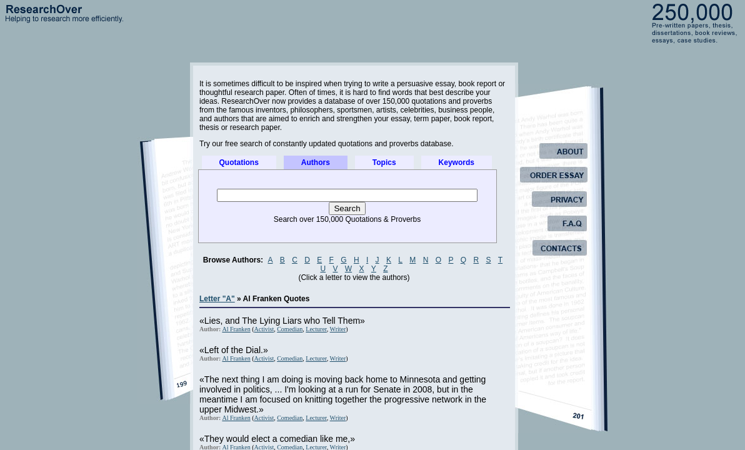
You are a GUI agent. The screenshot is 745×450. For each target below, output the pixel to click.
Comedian (289, 329)
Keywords (456, 162)
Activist (264, 329)
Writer (338, 329)
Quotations (239, 162)
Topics (384, 162)
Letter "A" (217, 298)
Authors (315, 162)
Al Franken (236, 329)
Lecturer (316, 329)
